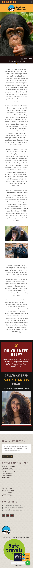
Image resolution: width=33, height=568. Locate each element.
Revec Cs (19, 565)
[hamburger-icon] (30, 2)
